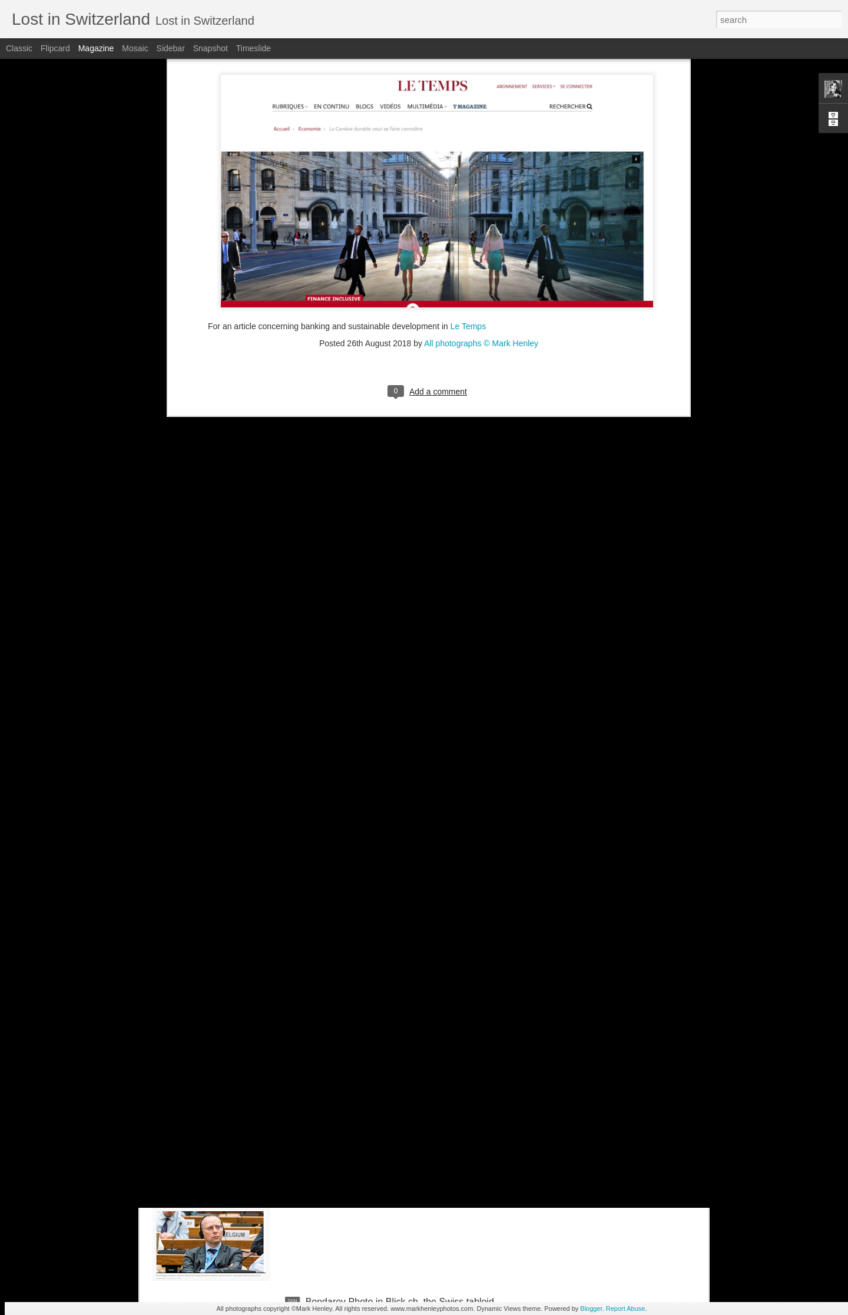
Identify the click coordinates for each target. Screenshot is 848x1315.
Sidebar (171, 48)
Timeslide (253, 48)
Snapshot (210, 48)
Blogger (591, 1308)
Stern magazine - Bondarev (363, 1168)
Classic (19, 48)
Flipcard (55, 48)
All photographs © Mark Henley (481, 153)
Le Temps (467, 136)
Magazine (96, 48)
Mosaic (135, 48)
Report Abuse (625, 1308)
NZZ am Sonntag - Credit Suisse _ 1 (382, 1034)
